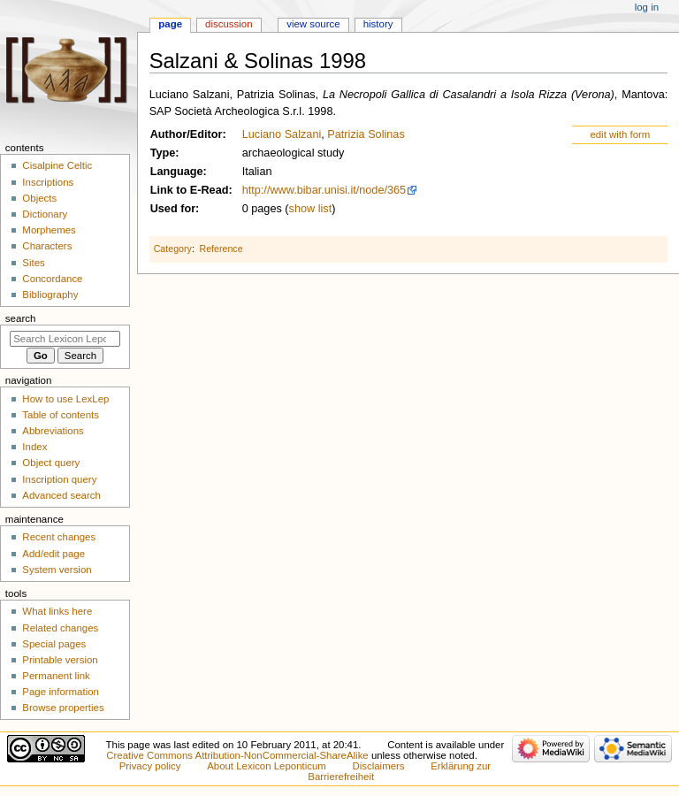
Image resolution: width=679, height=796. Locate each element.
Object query (51, 462)
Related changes (60, 628)
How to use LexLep (65, 399)
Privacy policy (150, 766)
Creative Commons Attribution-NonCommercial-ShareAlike (237, 755)
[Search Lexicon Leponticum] (65, 339)
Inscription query (59, 479)
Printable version (59, 659)
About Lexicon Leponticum (266, 766)
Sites (33, 262)
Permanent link (55, 675)
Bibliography (50, 294)
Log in (647, 7)
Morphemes (48, 230)
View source (313, 24)
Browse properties (62, 707)
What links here (57, 611)
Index (34, 446)
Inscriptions (47, 182)
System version (56, 569)
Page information (60, 691)
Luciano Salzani (282, 134)
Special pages (54, 644)
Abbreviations (52, 430)
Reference (220, 248)
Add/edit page (53, 553)
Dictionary (44, 214)
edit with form (620, 134)
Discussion (228, 24)
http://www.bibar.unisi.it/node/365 (324, 190)
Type (163, 153)
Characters (47, 246)
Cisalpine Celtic (57, 165)
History (378, 24)
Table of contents (60, 414)
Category (173, 248)
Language (176, 171)
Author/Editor (186, 134)
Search (20, 318)
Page (170, 24)
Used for (172, 209)
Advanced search (61, 495)
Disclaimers (379, 766)
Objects (39, 198)
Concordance (52, 278)
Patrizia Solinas (365, 134)
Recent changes (58, 537)
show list (310, 209)
